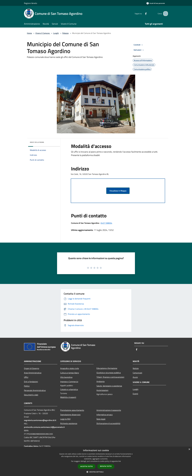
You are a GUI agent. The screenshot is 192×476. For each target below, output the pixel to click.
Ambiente (100, 381)
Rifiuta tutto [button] (106, 466)
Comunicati (137, 372)
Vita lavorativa (66, 377)
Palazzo (65, 33)
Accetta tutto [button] (86, 466)
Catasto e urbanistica (69, 389)
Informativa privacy (104, 414)
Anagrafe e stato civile (69, 368)
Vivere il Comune (42, 33)
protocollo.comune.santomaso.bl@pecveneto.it (44, 427)
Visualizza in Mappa (117, 190)
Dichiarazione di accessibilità (108, 423)
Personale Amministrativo (35, 390)
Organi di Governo (31, 368)
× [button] (189, 449)
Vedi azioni (139, 50)
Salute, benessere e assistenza (109, 385)
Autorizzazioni (102, 390)
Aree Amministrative (32, 372)
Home (29, 33)
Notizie (136, 368)
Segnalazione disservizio (70, 414)
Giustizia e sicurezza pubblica (108, 372)
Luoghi (56, 33)
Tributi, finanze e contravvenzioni (110, 377)
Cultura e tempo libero (69, 372)
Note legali (100, 419)
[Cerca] (165, 14)
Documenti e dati (31, 394)
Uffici (26, 377)
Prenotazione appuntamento (72, 410)
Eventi (135, 393)
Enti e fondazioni (31, 381)
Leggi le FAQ (65, 419)
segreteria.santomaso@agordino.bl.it (40, 420)
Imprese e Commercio (69, 381)
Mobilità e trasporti (68, 397)
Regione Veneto (30, 3)
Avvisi (135, 377)
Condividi (139, 44)
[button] (96, 472)
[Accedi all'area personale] (155, 3)
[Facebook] (143, 13)
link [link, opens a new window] (119, 461)
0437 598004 (106, 223)
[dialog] (96, 461)
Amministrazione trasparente (108, 410)
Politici (27, 385)
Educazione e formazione (106, 368)
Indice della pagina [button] (37, 142)
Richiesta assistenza (68, 423)
